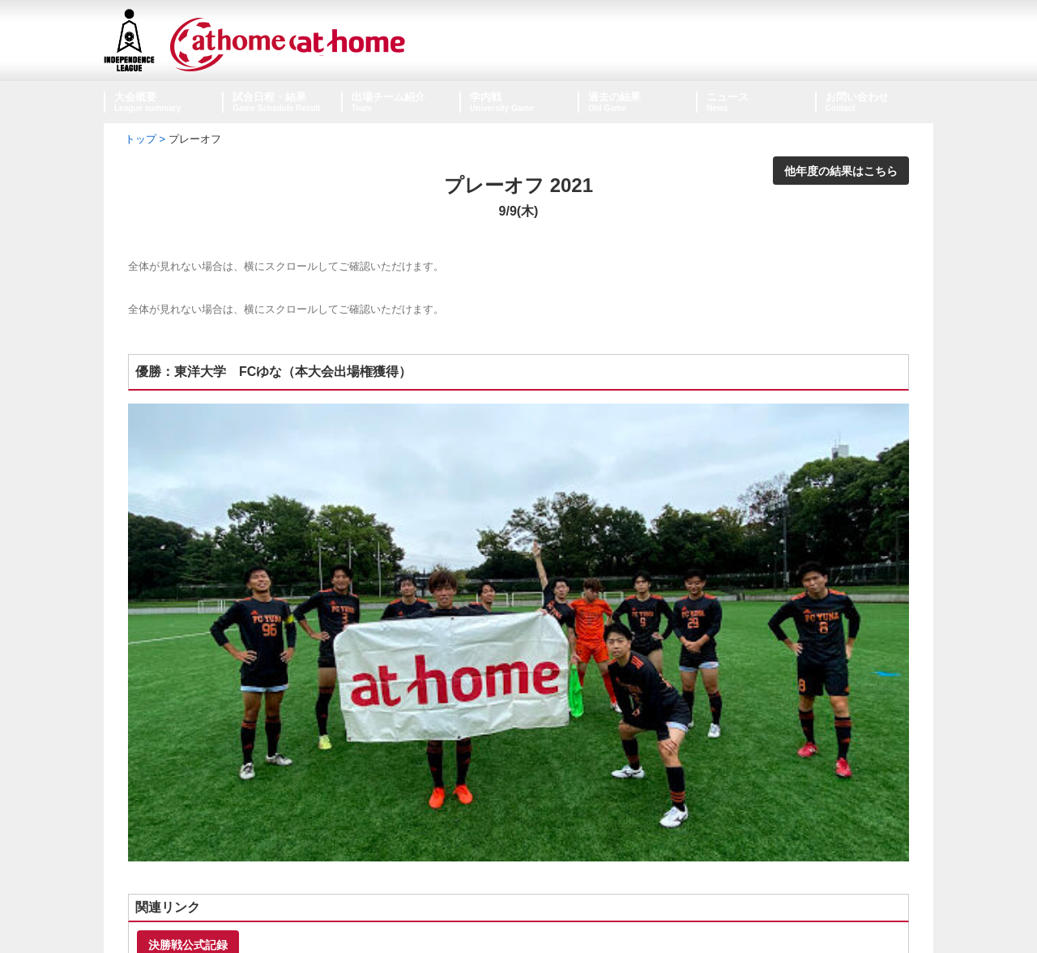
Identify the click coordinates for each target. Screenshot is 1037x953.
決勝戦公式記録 (188, 710)
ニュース (727, 97)
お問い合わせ (857, 97)
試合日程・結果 (269, 97)
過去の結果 (614, 97)
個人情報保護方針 (518, 910)
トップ (140, 139)
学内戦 (485, 97)
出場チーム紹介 (388, 97)
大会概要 (135, 97)
